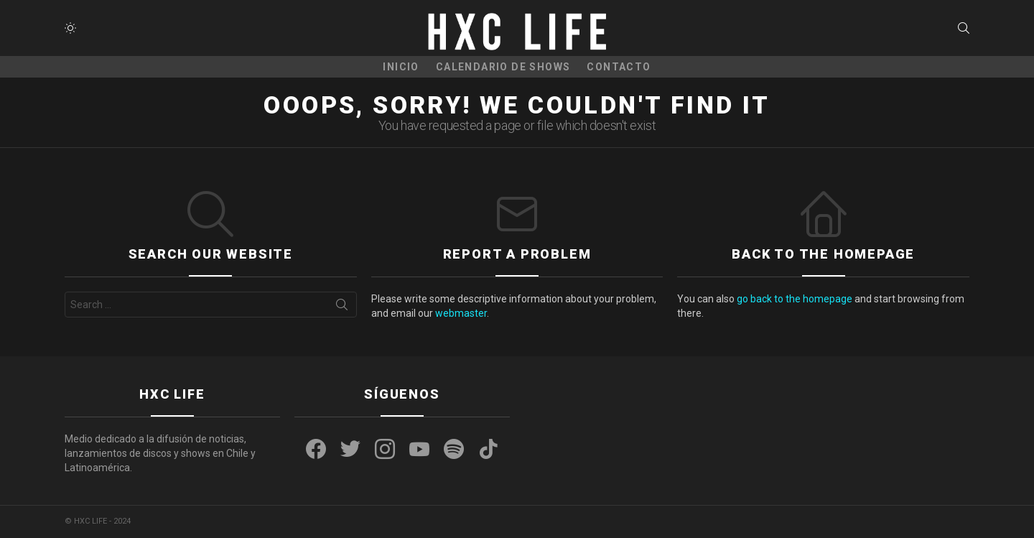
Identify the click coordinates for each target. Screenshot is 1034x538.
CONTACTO (619, 67)
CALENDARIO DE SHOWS (503, 67)
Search (341, 307)
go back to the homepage (794, 299)
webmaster (461, 313)
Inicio (401, 67)
